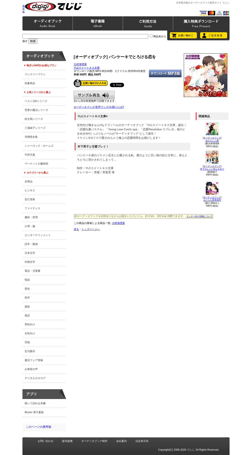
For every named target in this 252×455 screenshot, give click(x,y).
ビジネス (30, 190)
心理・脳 (30, 226)
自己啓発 (30, 199)
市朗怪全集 (31, 136)
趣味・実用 (31, 217)
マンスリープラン (35, 74)
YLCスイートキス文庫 (87, 67)
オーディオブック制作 (94, 441)
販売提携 (67, 441)
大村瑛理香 (80, 64)
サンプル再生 (94, 95)
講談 (27, 306)
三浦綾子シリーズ (35, 127)
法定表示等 (141, 441)
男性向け (30, 324)
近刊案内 (30, 351)
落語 (27, 315)
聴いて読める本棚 (35, 403)
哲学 (27, 297)
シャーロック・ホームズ (39, 145)
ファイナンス (32, 208)
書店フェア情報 (34, 360)
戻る (76, 229)
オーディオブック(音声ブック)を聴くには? (99, 107)
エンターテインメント (38, 235)
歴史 (27, 288)
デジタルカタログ (35, 378)
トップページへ (91, 229)
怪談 (27, 279)
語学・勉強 (31, 244)
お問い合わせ (45, 441)
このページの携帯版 (38, 426)
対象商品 (30, 83)
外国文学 (30, 261)
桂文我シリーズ (34, 119)
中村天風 (30, 154)
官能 (27, 342)
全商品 (28, 181)
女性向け (30, 333)
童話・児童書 (32, 270)
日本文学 (30, 253)
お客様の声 (31, 369)
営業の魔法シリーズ (36, 110)
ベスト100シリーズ (36, 101)
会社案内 (121, 441)
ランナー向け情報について (199, 216)
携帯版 (23, 9)
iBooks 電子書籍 (34, 412)
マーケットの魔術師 (36, 163)
